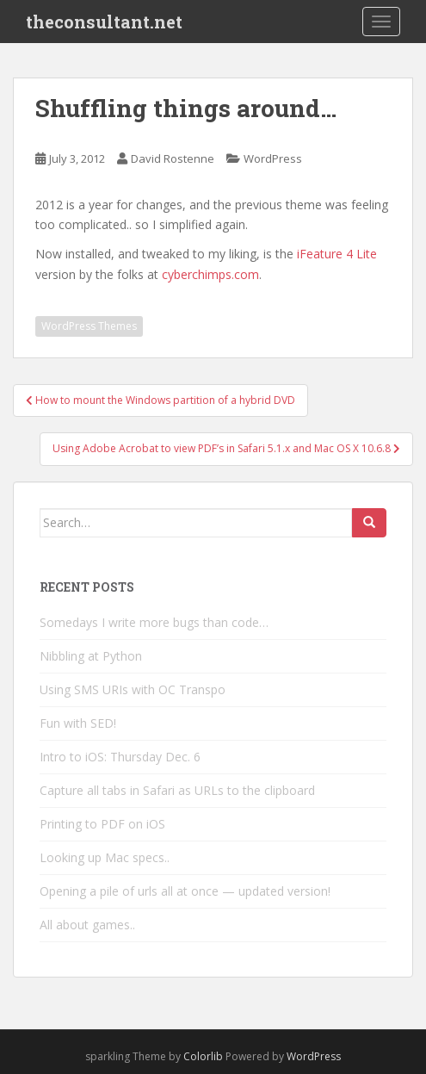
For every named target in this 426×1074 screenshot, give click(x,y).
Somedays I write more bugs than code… (154, 622)
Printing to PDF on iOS (102, 824)
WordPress (273, 158)
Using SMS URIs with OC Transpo (132, 689)
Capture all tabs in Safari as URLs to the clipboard (177, 790)
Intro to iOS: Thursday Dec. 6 (120, 756)
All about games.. (87, 924)
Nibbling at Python (91, 656)
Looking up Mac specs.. (105, 857)
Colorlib (203, 1056)
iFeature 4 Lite (337, 253)
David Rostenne (172, 158)
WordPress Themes (89, 326)
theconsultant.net (104, 21)
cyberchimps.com (210, 274)
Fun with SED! (78, 723)
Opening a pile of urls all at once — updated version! (185, 891)
